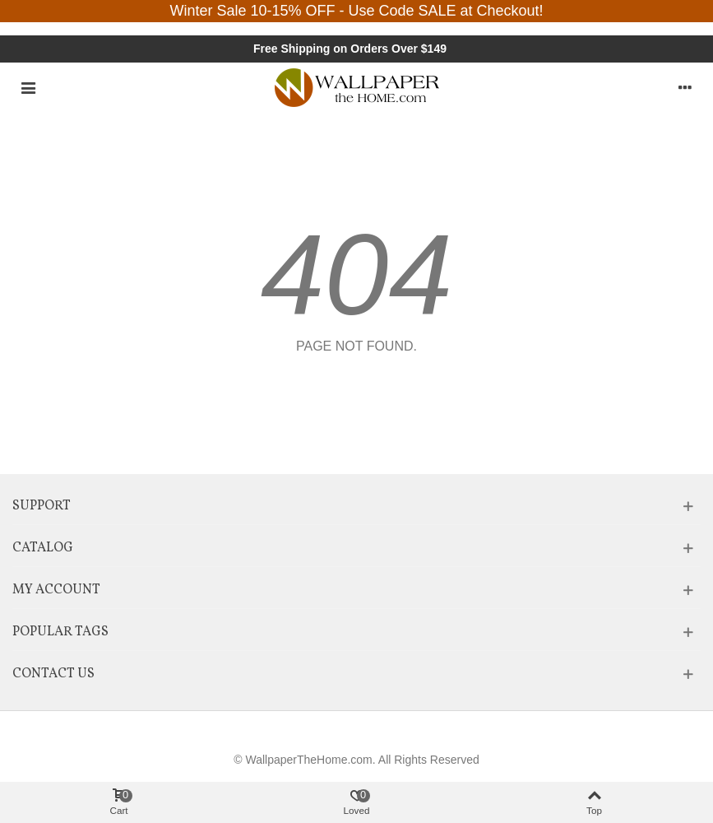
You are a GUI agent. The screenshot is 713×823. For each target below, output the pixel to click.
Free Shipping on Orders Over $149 (350, 48)
